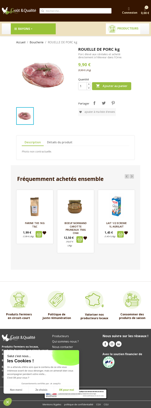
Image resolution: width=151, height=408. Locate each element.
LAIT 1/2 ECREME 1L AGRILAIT (116, 224)
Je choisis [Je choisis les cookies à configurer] (41, 389)
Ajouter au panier (111, 86)
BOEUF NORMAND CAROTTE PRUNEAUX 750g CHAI (76, 228)
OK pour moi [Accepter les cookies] (66, 389)
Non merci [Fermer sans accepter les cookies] (16, 389)
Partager (94, 103)
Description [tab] (33, 142)
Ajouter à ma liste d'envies (97, 111)
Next (132, 176)
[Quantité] (82, 86)
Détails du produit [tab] (59, 142)
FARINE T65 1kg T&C (35, 224)
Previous (127, 176)
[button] (7, 402)
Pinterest (113, 103)
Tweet (103, 103)
